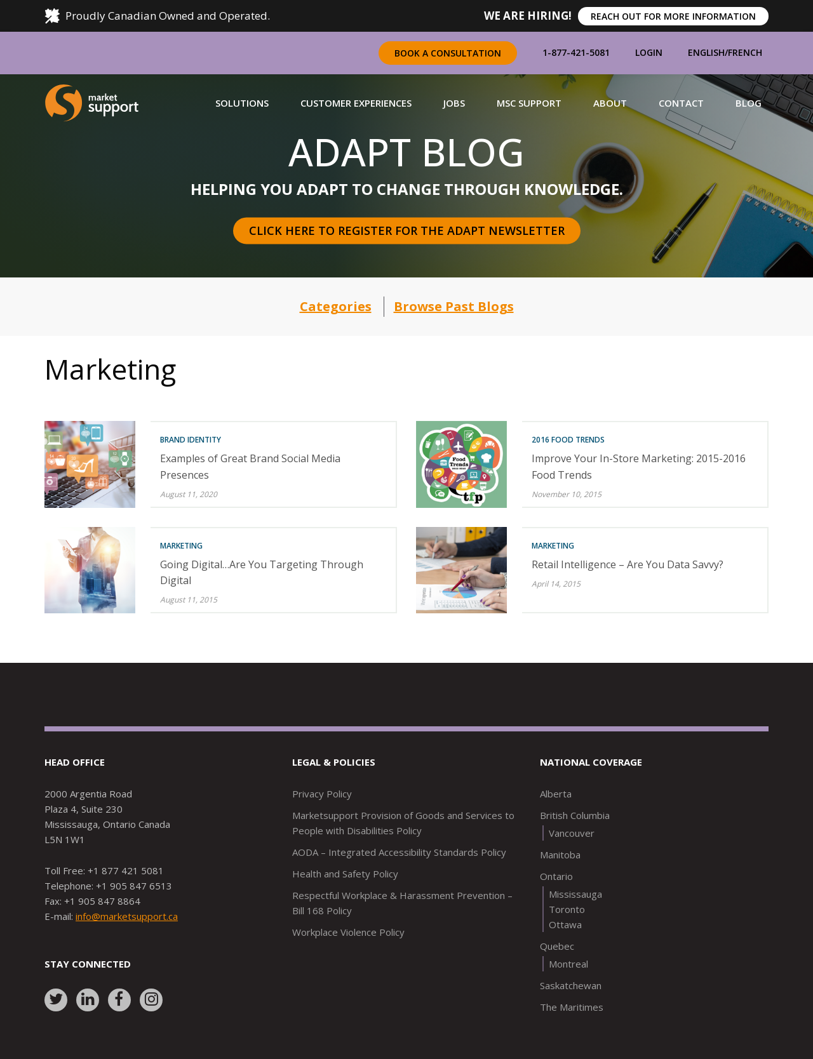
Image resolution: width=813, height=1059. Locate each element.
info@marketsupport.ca (127, 916)
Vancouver (572, 833)
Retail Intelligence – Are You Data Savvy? (627, 564)
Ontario (556, 876)
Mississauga (575, 894)
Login (648, 52)
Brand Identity (190, 439)
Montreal (568, 963)
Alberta (556, 793)
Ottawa (565, 924)
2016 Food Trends (568, 439)
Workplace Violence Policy (348, 932)
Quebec (557, 946)
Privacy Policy (322, 793)
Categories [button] (336, 306)
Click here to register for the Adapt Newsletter (407, 230)
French (745, 52)
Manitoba (560, 854)
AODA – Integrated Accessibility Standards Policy (399, 852)
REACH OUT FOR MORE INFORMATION (673, 16)
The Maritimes (571, 1007)
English (706, 52)
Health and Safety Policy (345, 873)
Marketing (181, 545)
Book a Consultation (447, 53)
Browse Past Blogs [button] (454, 306)
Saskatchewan (570, 985)
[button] (242, 103)
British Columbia (575, 815)
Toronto (567, 909)
